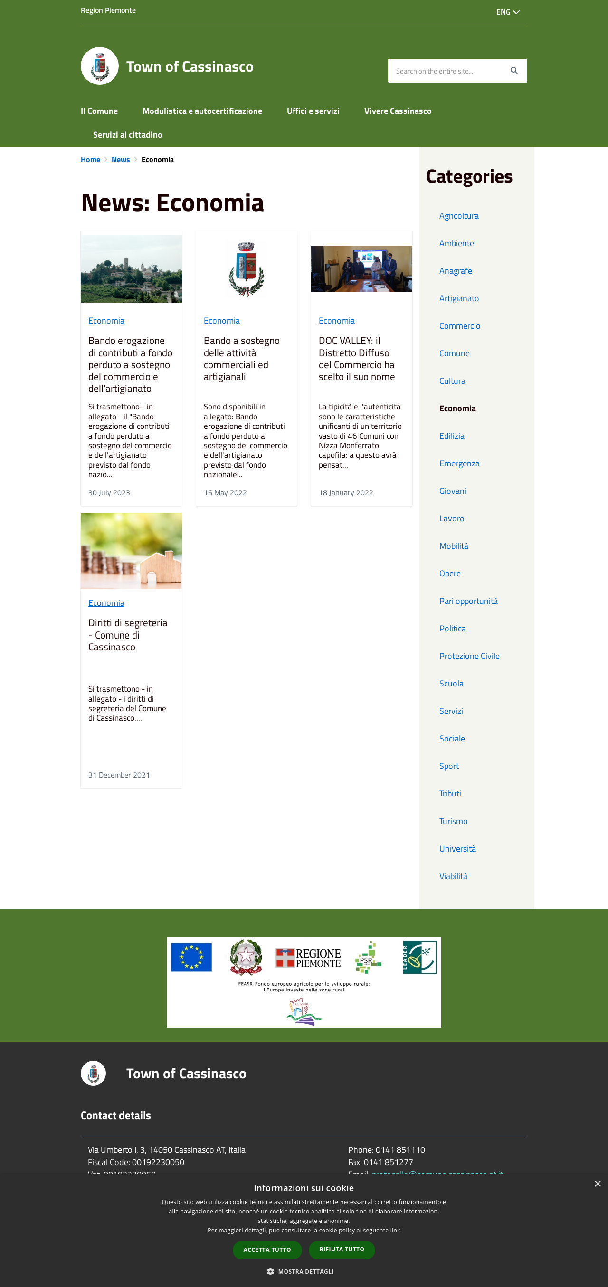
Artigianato (459, 298)
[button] (304, 1271)
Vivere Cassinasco (398, 110)
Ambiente (456, 243)
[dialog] (304, 1230)
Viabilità (453, 876)
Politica (452, 628)
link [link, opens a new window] (395, 1230)
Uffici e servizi (313, 110)
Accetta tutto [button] (267, 1250)
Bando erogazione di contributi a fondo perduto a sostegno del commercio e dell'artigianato (130, 364)
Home (91, 159)
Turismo (453, 821)
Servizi (451, 710)
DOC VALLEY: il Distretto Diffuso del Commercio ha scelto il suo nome (357, 359)
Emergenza (459, 463)
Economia (106, 320)
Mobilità (453, 545)
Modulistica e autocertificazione (202, 110)
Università (457, 848)
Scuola (451, 683)
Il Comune (99, 110)
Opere (450, 573)
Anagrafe (455, 270)
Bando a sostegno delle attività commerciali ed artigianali (242, 359)
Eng (508, 12)
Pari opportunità (468, 600)
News (122, 159)
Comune (454, 353)
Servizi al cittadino (127, 134)
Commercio (460, 325)
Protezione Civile (469, 655)
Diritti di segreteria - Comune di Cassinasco (128, 635)
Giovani (452, 490)
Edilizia (452, 435)
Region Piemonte (108, 10)
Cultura (452, 380)
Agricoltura (459, 215)
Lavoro (452, 518)
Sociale (452, 738)
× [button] (597, 1184)
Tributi (450, 793)
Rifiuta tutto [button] (342, 1249)
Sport (449, 765)
